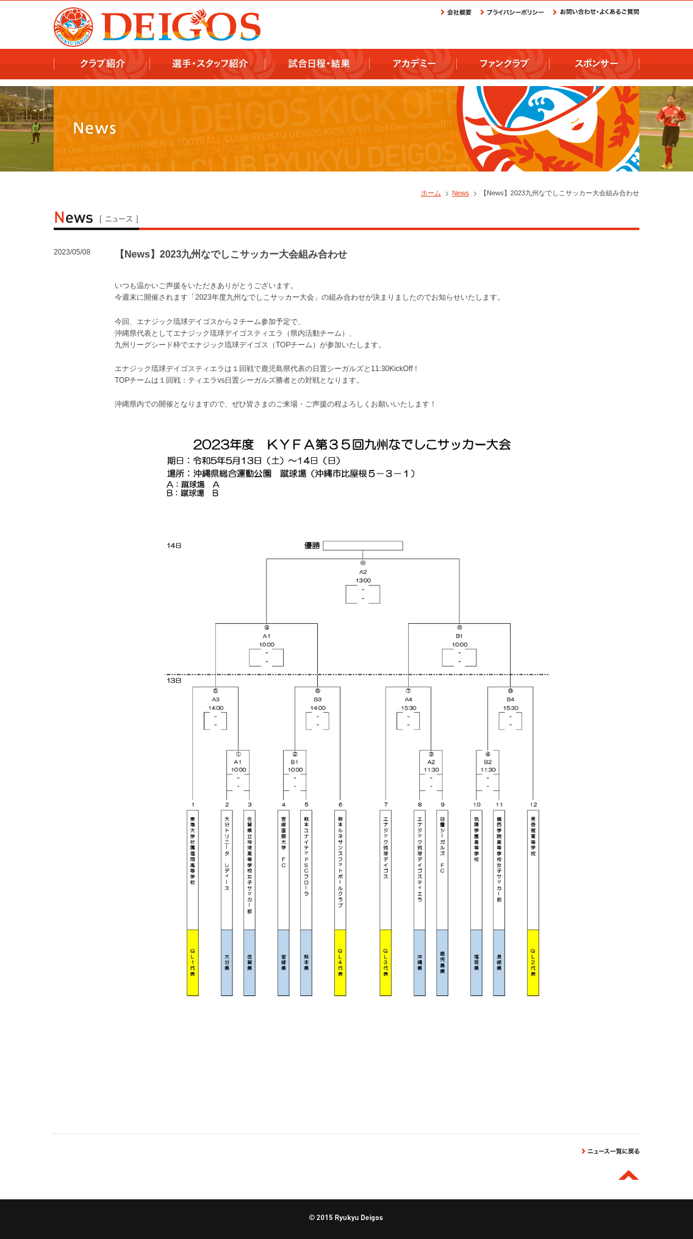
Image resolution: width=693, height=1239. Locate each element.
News (460, 193)
